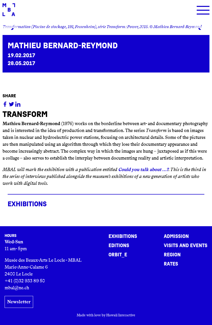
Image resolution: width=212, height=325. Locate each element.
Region (172, 255)
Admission (176, 236)
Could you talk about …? (143, 169)
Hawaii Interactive (120, 315)
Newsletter (19, 302)
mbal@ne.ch (17, 288)
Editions (119, 245)
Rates (171, 264)
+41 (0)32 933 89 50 (25, 281)
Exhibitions (123, 236)
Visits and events (185, 245)
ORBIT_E (118, 255)
